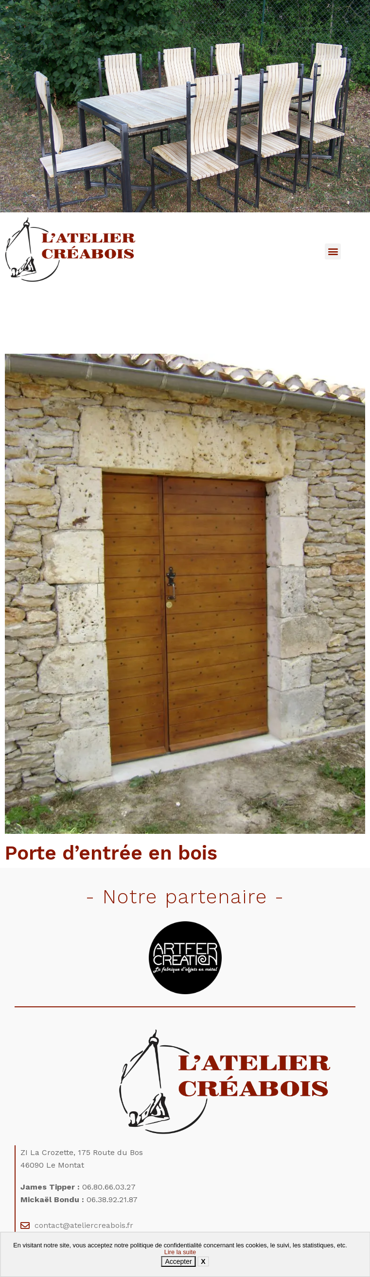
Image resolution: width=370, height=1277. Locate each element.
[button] (333, 251)
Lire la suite (180, 1252)
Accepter (178, 1261)
